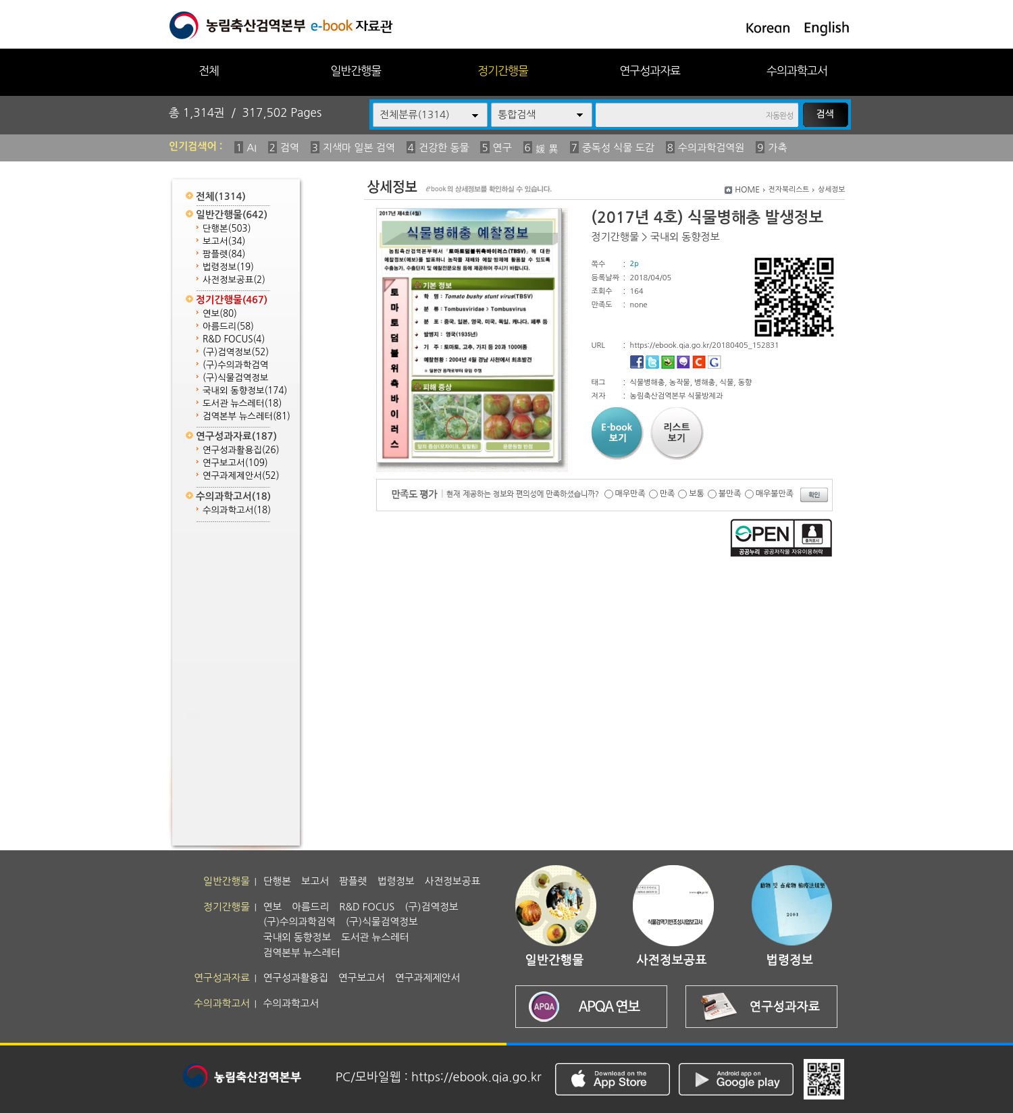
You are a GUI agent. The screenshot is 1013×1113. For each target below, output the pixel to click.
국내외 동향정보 (245, 390)
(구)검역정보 (236, 352)
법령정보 (228, 267)
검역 (289, 148)
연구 (502, 148)
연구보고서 (235, 463)
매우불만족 (775, 494)
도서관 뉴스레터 (242, 403)
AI (251, 148)
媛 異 (547, 149)
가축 (777, 148)
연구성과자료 (649, 70)
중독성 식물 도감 (618, 148)
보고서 (224, 241)
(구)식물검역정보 (235, 377)
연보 (220, 313)
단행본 (227, 228)
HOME (747, 190)
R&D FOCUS (234, 339)
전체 (209, 70)
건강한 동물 (444, 148)
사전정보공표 (234, 280)
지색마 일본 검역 (359, 148)
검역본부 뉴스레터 (246, 416)
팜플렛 (224, 254)
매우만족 (630, 494)
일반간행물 (355, 70)
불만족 (730, 494)
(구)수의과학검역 (235, 365)
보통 (696, 494)
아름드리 (228, 326)
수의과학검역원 (711, 148)
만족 (667, 494)
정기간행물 (502, 70)
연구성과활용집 (241, 450)
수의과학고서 (797, 70)
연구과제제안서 (241, 475)
